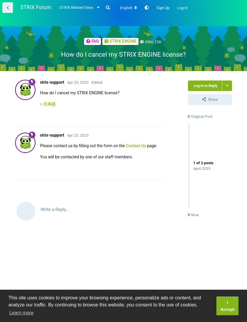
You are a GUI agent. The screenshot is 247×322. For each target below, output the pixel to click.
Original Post (200, 116)
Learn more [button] (21, 312)
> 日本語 (48, 103)
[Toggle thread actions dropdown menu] (227, 85)
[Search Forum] (108, 7)
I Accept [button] (228, 306)
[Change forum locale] (128, 8)
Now (193, 214)
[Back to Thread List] (7, 7)
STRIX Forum (35, 7)
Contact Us (136, 145)
